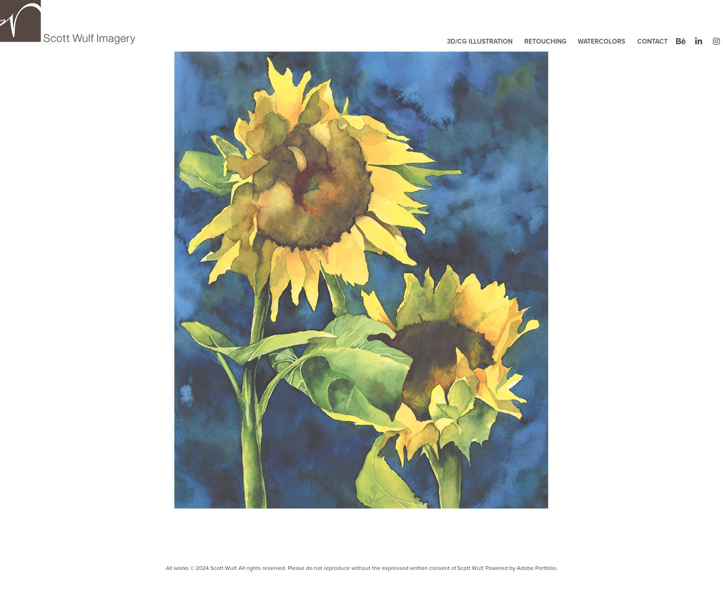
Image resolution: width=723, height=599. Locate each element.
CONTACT (652, 41)
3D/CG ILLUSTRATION (480, 41)
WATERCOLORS (601, 41)
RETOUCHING (545, 41)
